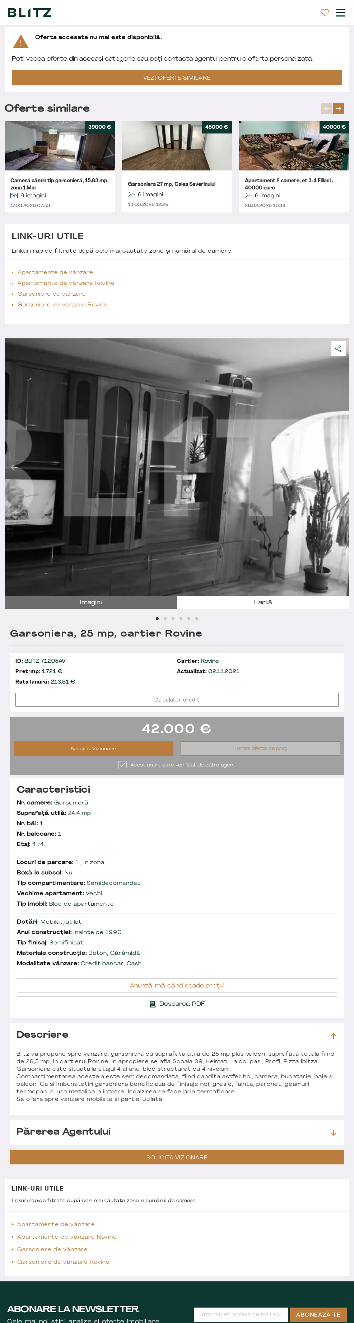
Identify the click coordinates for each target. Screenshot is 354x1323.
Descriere (176, 1035)
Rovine (198, 661)
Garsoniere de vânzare (52, 294)
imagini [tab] (91, 603)
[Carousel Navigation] (335, 108)
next (338, 108)
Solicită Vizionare (93, 749)
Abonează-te (318, 1315)
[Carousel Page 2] (165, 618)
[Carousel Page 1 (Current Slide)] (157, 618)
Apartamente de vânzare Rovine (66, 283)
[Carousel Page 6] (196, 618)
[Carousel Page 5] (188, 618)
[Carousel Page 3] (173, 618)
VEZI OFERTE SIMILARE (177, 78)
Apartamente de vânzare (55, 273)
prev (326, 108)
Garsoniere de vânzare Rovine (63, 305)
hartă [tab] (263, 603)
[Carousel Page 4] (181, 618)
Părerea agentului (176, 1132)
